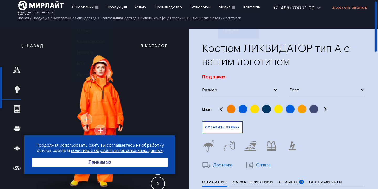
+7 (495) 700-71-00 (294, 8)
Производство (168, 7)
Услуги (140, 7)
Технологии (200, 7)
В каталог (151, 46)
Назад (32, 46)
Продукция (116, 7)
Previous (221, 109)
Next (325, 109)
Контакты (252, 7)
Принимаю (78, 163)
